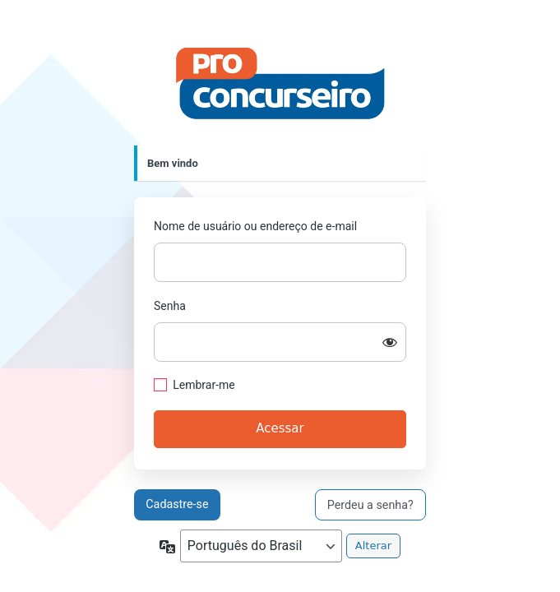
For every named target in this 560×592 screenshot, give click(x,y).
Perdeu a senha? (370, 504)
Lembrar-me (204, 384)
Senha (170, 305)
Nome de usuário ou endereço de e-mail (255, 226)
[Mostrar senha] (389, 342)
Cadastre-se (177, 504)
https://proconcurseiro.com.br (280, 84)
